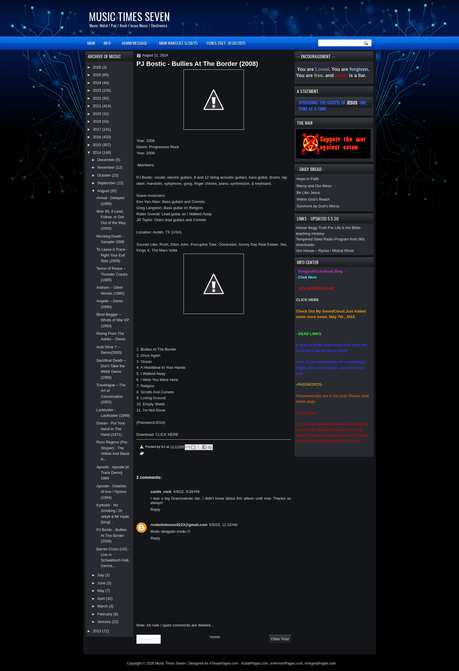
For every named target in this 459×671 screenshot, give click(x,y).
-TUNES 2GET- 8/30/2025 (225, 43)
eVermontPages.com (286, 663)
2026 (97, 67)
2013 (97, 631)
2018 (97, 121)
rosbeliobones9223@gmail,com (179, 525)
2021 (97, 106)
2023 (97, 90)
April (101, 598)
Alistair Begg (306, 228)
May (101, 590)
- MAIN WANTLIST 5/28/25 (177, 43)
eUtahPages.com (254, 663)
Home (215, 637)
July (101, 575)
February (105, 614)
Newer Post (148, 639)
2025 (97, 75)
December (106, 160)
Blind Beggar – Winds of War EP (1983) (112, 320)
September (107, 183)
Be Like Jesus (308, 192)
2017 (97, 129)
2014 (97, 152)
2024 (97, 83)
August (103, 191)
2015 (97, 145)
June (101, 583)
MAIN (91, 43)
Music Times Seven (129, 16)
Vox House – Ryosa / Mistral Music (325, 250)
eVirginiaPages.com (320, 663)
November (106, 167)
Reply (155, 509)
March (103, 606)
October (104, 175)
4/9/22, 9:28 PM (186, 491)
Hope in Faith (308, 179)
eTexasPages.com (224, 663)
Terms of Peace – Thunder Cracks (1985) (111, 274)
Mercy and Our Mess (314, 186)
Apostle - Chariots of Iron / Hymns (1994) (111, 492)
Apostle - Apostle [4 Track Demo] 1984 (112, 473)
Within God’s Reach (313, 199)
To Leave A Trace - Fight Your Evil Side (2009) (112, 255)
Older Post (280, 639)
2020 (97, 114)
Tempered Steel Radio (314, 239)
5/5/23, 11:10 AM (223, 525)
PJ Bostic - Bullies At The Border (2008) (111, 535)
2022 (97, 98)
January (104, 621)
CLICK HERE (307, 300)
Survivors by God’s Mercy (318, 206)
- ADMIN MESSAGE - (134, 43)
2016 (97, 137)
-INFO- (107, 43)
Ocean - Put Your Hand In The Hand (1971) (110, 429)
